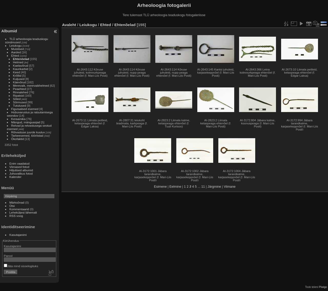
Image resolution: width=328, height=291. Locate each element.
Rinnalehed (20, 92)
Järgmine (214, 186)
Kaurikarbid (20, 69)
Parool (8, 255)
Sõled (17, 99)
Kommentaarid (19, 209)
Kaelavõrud (20, 65)
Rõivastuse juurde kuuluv (28, 132)
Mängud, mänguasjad (25, 122)
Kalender (15, 176)
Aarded (16, 52)
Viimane (229, 186)
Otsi (12, 205)
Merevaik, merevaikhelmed (31, 85)
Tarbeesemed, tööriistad (27, 135)
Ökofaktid (17, 139)
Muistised (17, 49)
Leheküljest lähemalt (23, 212)
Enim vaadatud (19, 163)
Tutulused (19, 105)
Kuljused (19, 79)
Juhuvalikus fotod (21, 173)
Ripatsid (18, 95)
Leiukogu (15, 45)
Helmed (18, 62)
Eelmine (175, 186)
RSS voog (16, 215)
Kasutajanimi (18, 234)
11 (203, 186)
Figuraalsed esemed (25, 109)
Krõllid (17, 75)
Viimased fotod (19, 166)
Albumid (9, 31)
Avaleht (69, 25)
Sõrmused (20, 102)
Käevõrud (19, 82)
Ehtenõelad (21, 59)
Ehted (15, 55)
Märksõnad (16, 202)
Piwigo (323, 286)
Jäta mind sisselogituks (21, 266)
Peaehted (19, 89)
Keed (16, 72)
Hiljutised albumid (21, 170)
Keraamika (18, 119)
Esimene (160, 186)
